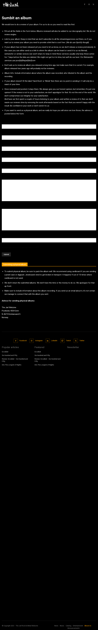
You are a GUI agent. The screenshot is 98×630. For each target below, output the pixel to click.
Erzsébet (5, 351)
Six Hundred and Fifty (9, 354)
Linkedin (54, 340)
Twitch (68, 340)
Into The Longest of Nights (11, 363)
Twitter (81, 340)
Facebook (23, 340)
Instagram (39, 340)
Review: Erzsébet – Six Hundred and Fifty (15, 359)
